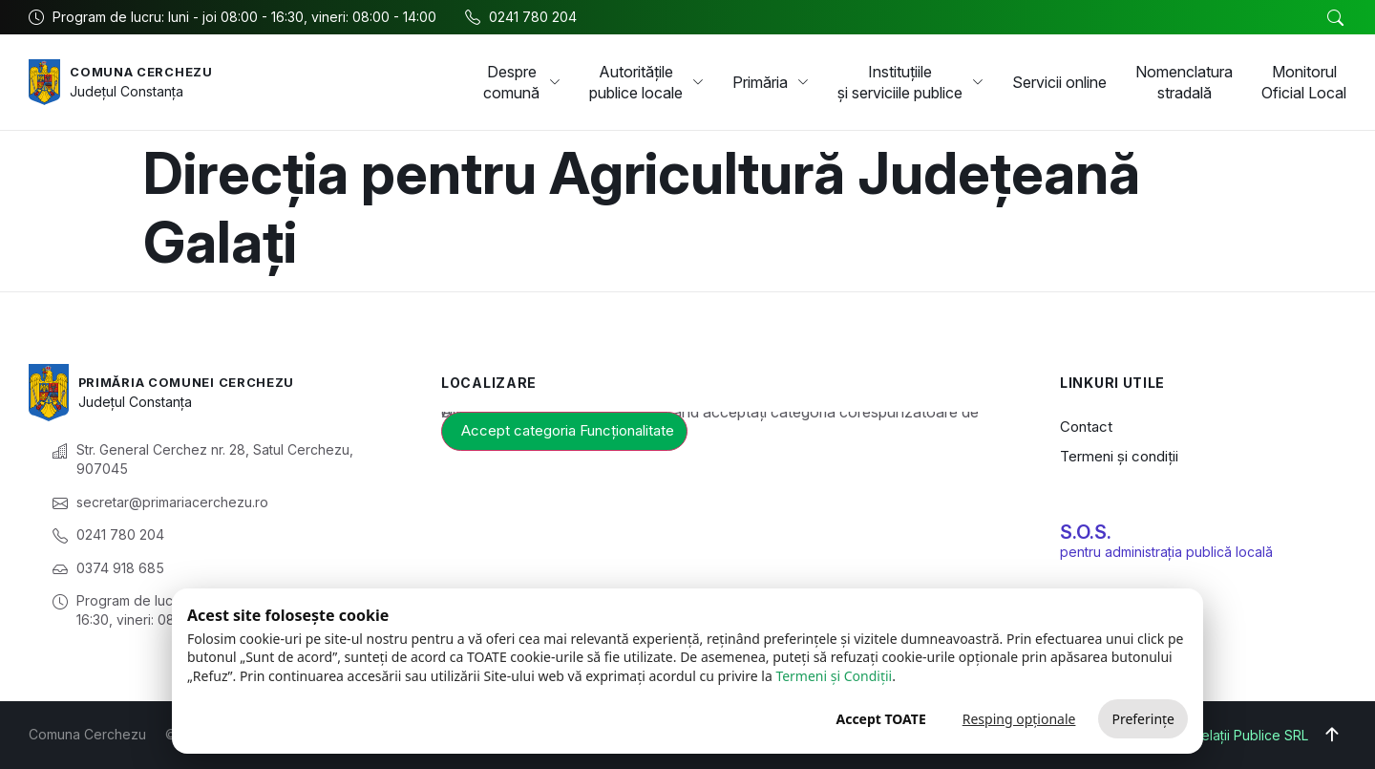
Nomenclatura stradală (1184, 82)
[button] (1334, 18)
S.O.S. (1085, 532)
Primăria (770, 82)
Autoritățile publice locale (646, 82)
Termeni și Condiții (833, 676)
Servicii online (1059, 82)
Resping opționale (1019, 719)
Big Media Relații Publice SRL (1217, 735)
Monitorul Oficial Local (1303, 82)
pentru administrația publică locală (1166, 552)
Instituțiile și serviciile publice (910, 82)
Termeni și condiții (1119, 456)
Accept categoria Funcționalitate (567, 430)
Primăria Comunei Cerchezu (196, 382)
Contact (1086, 426)
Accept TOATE (880, 719)
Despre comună (522, 82)
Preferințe (1142, 719)
